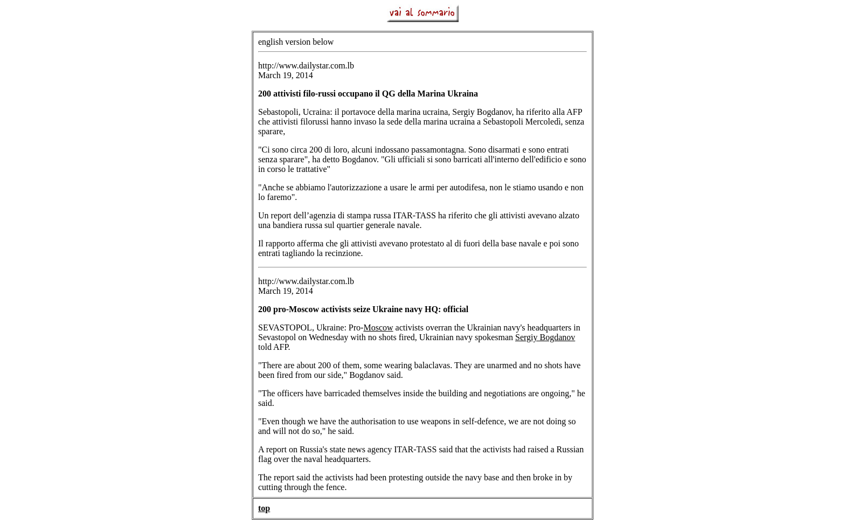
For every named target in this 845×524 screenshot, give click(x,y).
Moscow (378, 327)
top (264, 508)
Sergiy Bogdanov (545, 337)
